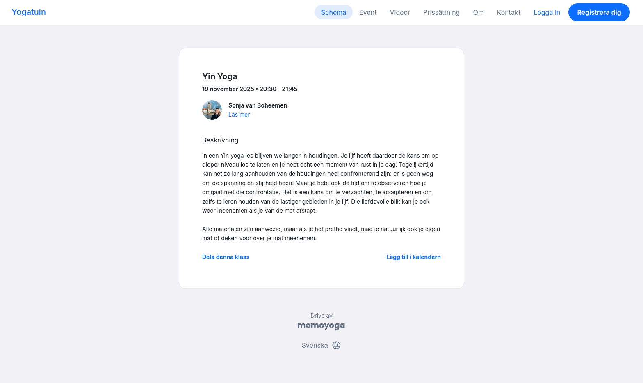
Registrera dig (599, 12)
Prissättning (441, 12)
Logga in (547, 12)
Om (478, 12)
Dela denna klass (225, 256)
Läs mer (239, 114)
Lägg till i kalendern (413, 256)
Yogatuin (28, 12)
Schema (333, 12)
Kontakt (508, 12)
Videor (400, 12)
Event (367, 12)
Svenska (321, 345)
